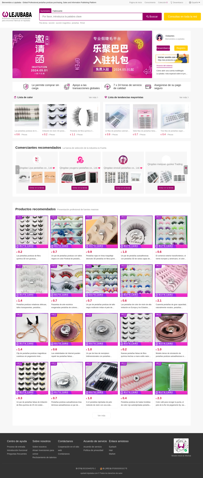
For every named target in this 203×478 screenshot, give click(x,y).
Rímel (82, 23)
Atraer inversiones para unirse (43, 452)
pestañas (75, 23)
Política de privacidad (93, 450)
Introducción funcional (17, 450)
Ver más (93, 97)
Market (112, 454)
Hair (111, 450)
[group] (82, 54)
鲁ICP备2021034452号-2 (85, 468)
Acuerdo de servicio (92, 447)
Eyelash (112, 447)
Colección (163, 2)
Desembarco (176, 2)
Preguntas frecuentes (17, 454)
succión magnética (63, 23)
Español (194, 2)
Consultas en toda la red (182, 16)
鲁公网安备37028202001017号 (113, 468)
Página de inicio (135, 2)
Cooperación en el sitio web (68, 448)
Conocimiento (150, 2)
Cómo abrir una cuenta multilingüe (170, 71)
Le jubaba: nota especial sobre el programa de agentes (172, 74)
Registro (181, 48)
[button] (17, 117)
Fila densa (43, 23)
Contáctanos (64, 454)
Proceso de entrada (16, 447)
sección (52, 23)
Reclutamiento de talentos (45, 457)
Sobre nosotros (40, 447)
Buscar (152, 16)
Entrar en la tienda (37, 188)
